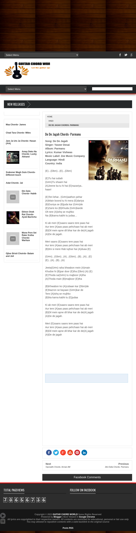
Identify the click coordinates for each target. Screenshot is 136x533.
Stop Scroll (3, 521)
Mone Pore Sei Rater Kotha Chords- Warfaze (29, 236)
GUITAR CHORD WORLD (88, 499)
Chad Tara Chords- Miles (18, 133)
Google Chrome (87, 517)
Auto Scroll (3, 515)
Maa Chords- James (16, 124)
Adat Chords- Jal (14, 183)
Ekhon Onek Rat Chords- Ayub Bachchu (29, 214)
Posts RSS (68, 528)
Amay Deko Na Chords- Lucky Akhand (29, 154)
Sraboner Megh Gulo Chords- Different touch (20, 173)
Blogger (58, 517)
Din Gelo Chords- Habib (29, 192)
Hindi (51, 121)
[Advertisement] (68, 25)
